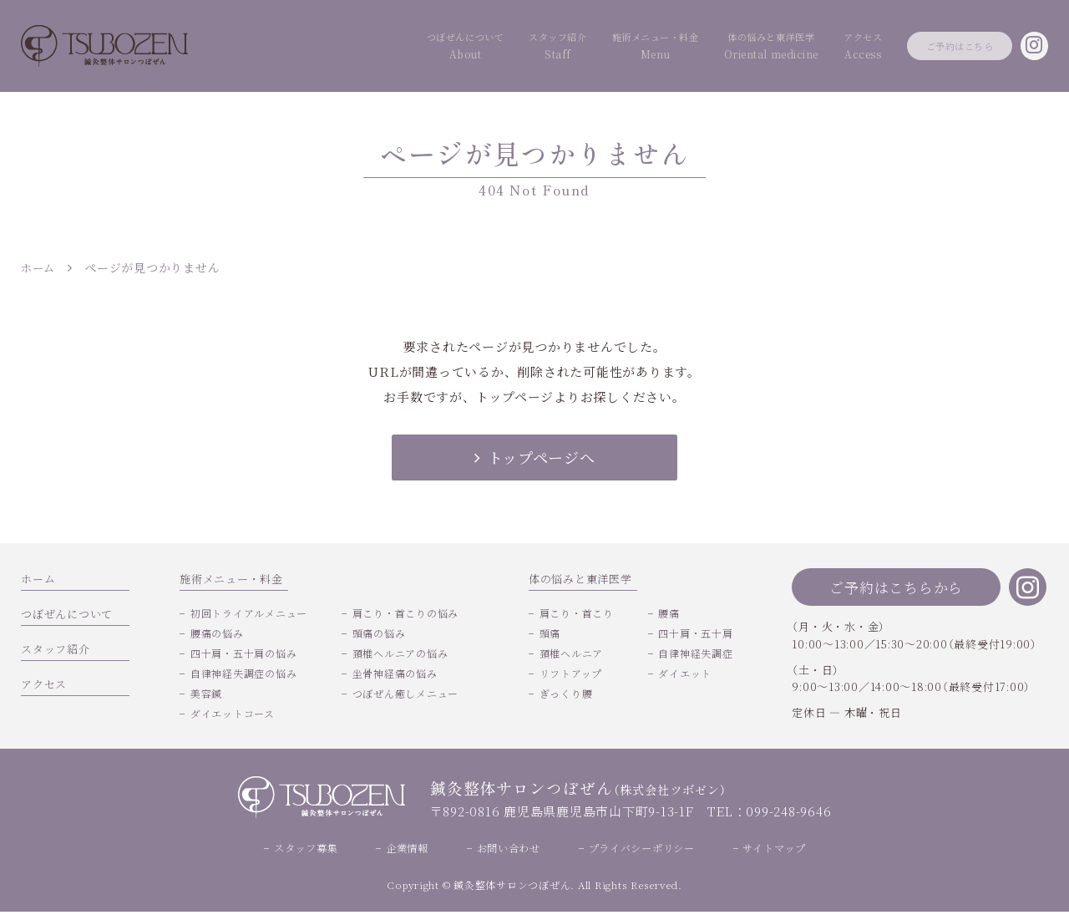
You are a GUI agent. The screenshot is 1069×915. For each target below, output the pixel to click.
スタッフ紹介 (431, 47)
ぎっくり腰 (566, 695)
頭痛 (550, 635)
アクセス (809, 47)
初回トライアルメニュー (248, 614)
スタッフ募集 (295, 850)
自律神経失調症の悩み (243, 675)
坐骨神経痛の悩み (395, 675)
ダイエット (685, 675)
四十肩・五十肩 (695, 635)
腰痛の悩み (217, 635)
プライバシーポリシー (646, 850)
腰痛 (669, 614)
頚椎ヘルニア (572, 655)
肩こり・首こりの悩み (405, 614)
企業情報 (400, 850)
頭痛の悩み (379, 635)
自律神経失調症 (695, 655)
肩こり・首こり (577, 614)
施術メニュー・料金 (554, 47)
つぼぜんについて (314, 47)
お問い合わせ (506, 850)
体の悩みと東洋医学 (698, 47)
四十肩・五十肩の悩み (243, 655)
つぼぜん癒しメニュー (405, 695)
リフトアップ (571, 675)
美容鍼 (206, 695)
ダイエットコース (232, 715)
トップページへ (534, 457)
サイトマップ (785, 850)
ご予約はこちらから (896, 588)
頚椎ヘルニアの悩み (400, 655)
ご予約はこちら (931, 45)
